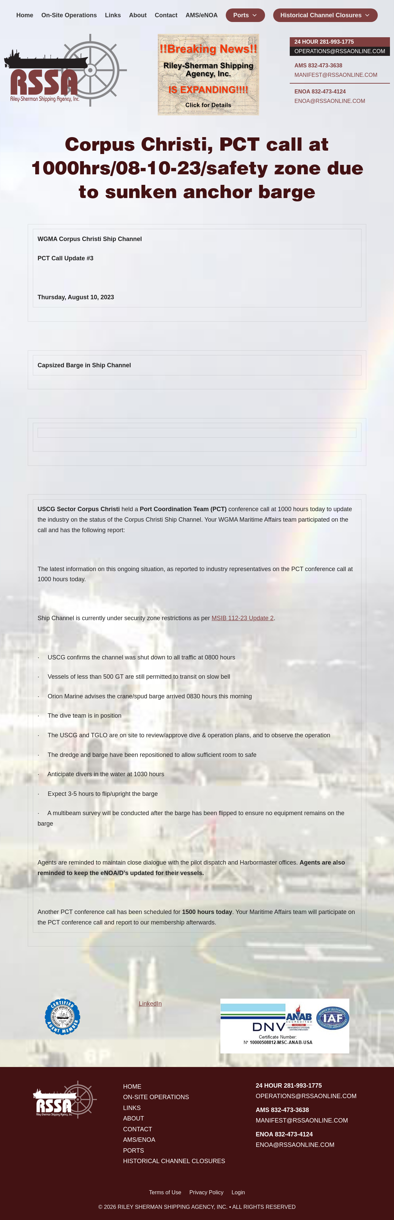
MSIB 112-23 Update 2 (242, 618)
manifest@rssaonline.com (335, 75)
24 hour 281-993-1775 (324, 42)
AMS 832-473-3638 (318, 65)
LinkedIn (150, 1003)
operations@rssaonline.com (339, 51)
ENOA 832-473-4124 (320, 91)
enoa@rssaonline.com (329, 101)
